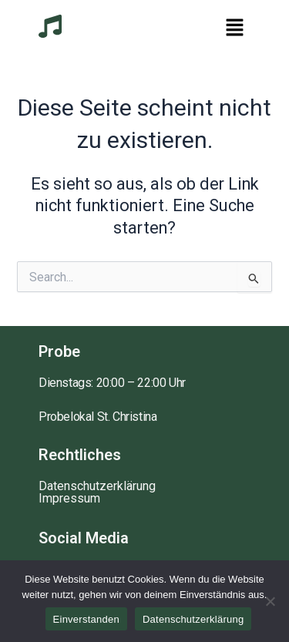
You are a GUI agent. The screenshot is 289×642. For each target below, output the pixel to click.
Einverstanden (86, 619)
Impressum (69, 498)
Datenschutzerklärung (97, 486)
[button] (235, 28)
